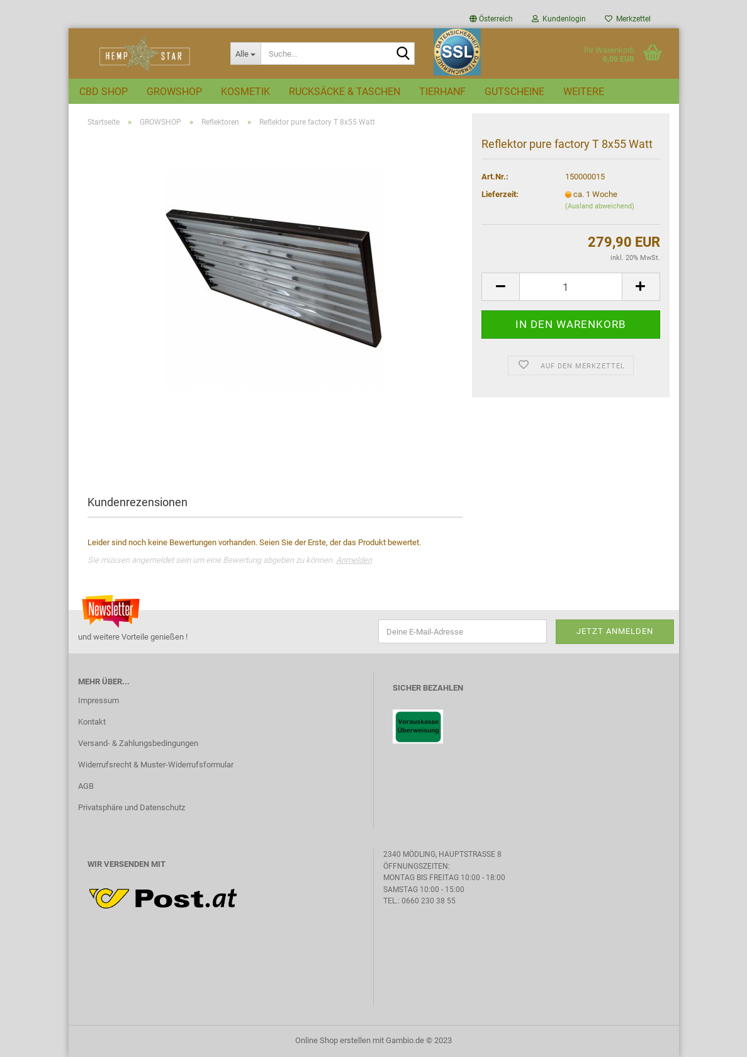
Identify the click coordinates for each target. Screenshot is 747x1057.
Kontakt (92, 721)
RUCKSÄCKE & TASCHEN (344, 92)
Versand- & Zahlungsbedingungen (138, 743)
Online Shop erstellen (333, 1040)
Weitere (583, 92)
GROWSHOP (174, 92)
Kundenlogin (559, 18)
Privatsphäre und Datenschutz (131, 807)
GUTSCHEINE (514, 92)
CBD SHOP (103, 92)
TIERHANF (442, 92)
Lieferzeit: (500, 194)
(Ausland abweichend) (599, 206)
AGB (86, 786)
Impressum (98, 700)
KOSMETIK (245, 92)
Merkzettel (628, 18)
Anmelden (354, 560)
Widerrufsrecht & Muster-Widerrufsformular (155, 764)
